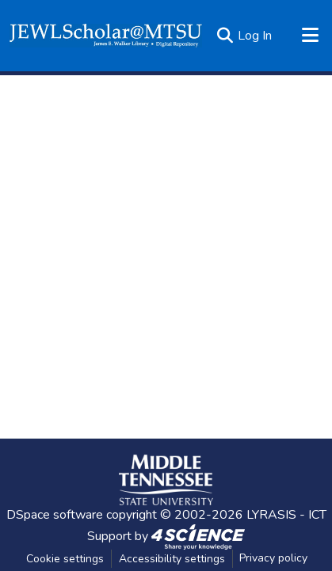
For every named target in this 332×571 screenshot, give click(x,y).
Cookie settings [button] (65, 558)
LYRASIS (271, 514)
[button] (106, 36)
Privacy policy (273, 557)
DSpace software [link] (54, 514)
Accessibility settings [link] (172, 558)
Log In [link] (255, 35)
